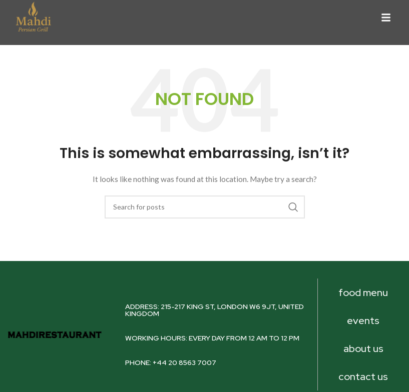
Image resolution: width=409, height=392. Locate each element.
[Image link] (33, 16)
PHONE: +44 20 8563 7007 (170, 362)
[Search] (205, 207)
